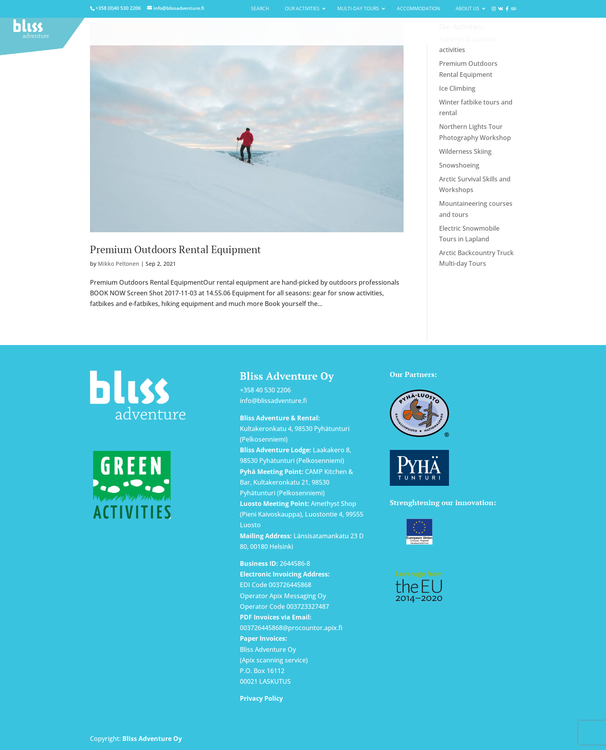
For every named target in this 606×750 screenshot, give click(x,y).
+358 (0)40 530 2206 (118, 8)
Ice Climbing (457, 88)
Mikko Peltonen (118, 263)
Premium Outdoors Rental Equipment (175, 249)
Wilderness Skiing (465, 151)
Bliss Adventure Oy (152, 738)
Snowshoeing (459, 165)
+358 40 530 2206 (265, 390)
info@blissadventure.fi (273, 400)
